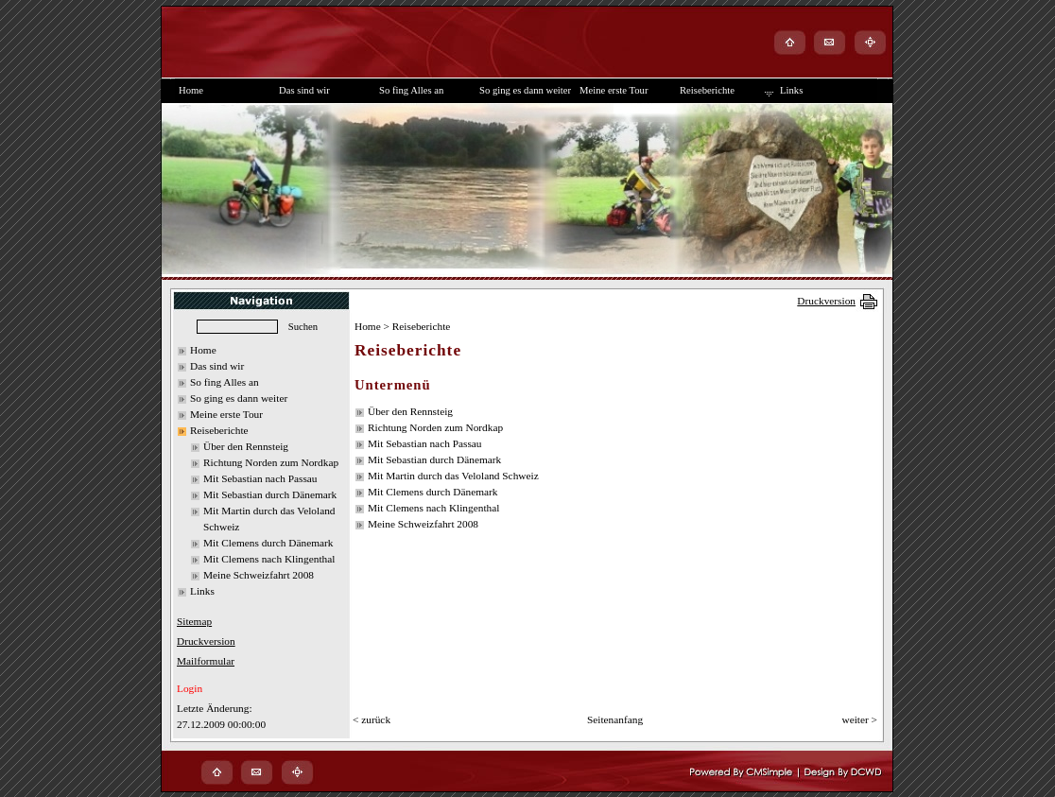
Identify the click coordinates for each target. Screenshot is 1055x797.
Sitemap (194, 621)
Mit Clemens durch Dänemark (268, 542)
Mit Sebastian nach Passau (260, 478)
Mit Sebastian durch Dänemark (270, 494)
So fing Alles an (224, 382)
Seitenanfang (615, 719)
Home (203, 349)
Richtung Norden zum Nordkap (270, 462)
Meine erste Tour (226, 414)
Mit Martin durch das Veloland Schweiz (453, 475)
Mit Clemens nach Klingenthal (269, 558)
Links (202, 591)
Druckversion (826, 300)
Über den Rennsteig (245, 446)
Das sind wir (217, 366)
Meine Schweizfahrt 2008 (258, 574)
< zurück (371, 719)
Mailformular (205, 661)
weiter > (859, 719)
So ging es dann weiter (238, 398)
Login (189, 688)
